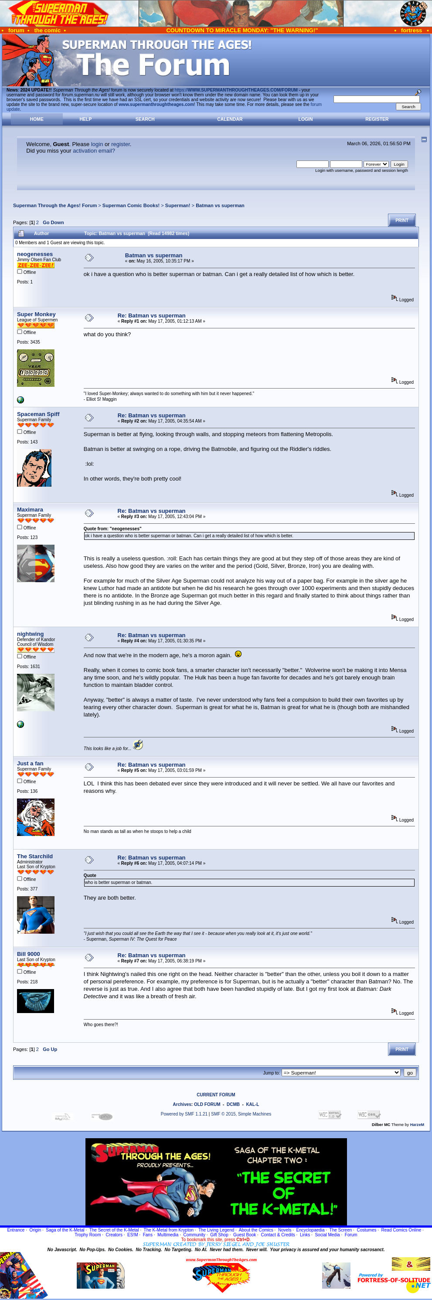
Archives (182, 1104)
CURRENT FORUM (216, 1094)
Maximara (30, 509)
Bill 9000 (28, 954)
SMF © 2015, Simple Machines (241, 1114)
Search (145, 119)
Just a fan (30, 763)
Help (86, 119)
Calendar (229, 119)
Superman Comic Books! (131, 205)
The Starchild (35, 856)
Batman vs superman (220, 205)
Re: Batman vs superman (152, 315)
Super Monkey (36, 314)
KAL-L (252, 1104)
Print (401, 220)
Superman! (177, 205)
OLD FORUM (207, 1104)
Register (376, 119)
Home (37, 119)
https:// (236, 90)
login (97, 144)
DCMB (233, 1104)
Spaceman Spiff (38, 414)
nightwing (30, 634)
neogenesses (35, 254)
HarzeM (417, 1125)
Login (306, 119)
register (120, 144)
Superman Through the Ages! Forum (55, 205)
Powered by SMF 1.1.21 (184, 1114)
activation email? (94, 150)
